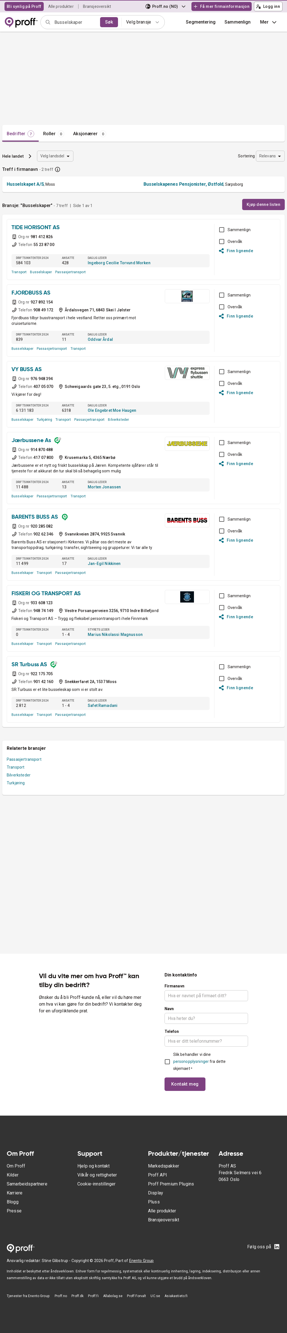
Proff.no (61, 1296)
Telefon (172, 1031)
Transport (19, 272)
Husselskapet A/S (25, 184)
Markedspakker (163, 1166)
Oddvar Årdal (100, 339)
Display (155, 1193)
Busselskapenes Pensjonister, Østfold (183, 184)
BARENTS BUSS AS (34, 517)
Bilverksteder (118, 420)
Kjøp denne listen (263, 204)
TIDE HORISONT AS (35, 228)
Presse (14, 1211)
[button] (237, 22)
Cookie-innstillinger (96, 1184)
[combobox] (75, 22)
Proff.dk (77, 1296)
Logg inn (268, 6)
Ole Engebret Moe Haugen (112, 410)
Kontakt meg (185, 1084)
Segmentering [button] (201, 22)
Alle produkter (61, 6)
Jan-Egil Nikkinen (104, 563)
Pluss (154, 1202)
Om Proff (16, 1166)
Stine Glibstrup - (56, 1260)
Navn (169, 1008)
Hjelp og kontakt (93, 1166)
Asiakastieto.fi (176, 1296)
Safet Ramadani (102, 705)
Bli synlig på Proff (24, 6)
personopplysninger (191, 1061)
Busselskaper (41, 272)
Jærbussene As (31, 440)
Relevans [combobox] (267, 156)
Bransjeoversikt (97, 6)
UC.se (155, 1296)
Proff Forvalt (136, 1296)
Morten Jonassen (104, 487)
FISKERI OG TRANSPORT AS (46, 594)
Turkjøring (44, 420)
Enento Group (141, 1260)
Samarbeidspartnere (27, 1184)
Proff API (157, 1175)
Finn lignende (236, 250)
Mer (269, 22)
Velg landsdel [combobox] (52, 156)
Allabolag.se (113, 1296)
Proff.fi (93, 1296)
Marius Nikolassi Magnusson (115, 634)
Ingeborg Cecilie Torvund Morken (119, 263)
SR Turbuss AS (29, 665)
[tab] (20, 134)
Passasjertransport (70, 272)
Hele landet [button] (13, 156)
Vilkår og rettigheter (97, 1175)
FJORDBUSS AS (30, 293)
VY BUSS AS (26, 370)
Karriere (14, 1193)
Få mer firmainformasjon (221, 6)
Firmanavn (174, 986)
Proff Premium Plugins (171, 1184)
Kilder (12, 1175)
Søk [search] (109, 22)
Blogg (12, 1202)
